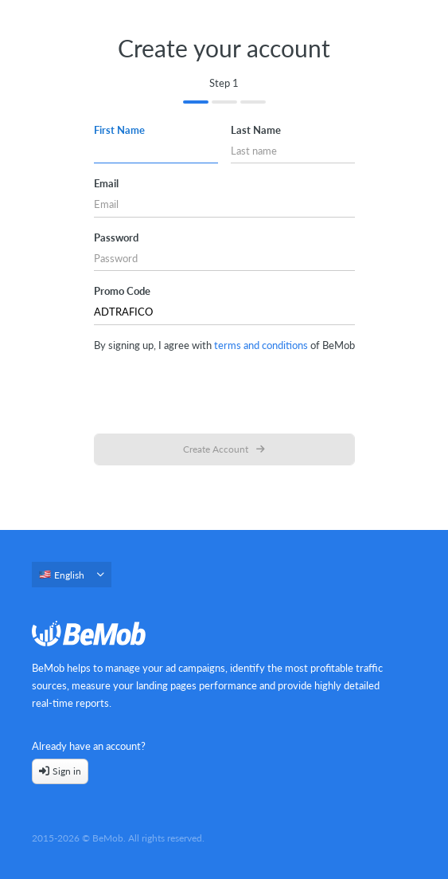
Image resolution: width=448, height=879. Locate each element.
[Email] (224, 205)
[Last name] (293, 150)
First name (119, 130)
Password (116, 237)
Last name (256, 130)
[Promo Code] (224, 312)
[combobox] (71, 579)
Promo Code (122, 290)
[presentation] (224, 390)
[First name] (156, 150)
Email (106, 183)
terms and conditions (261, 345)
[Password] (224, 258)
